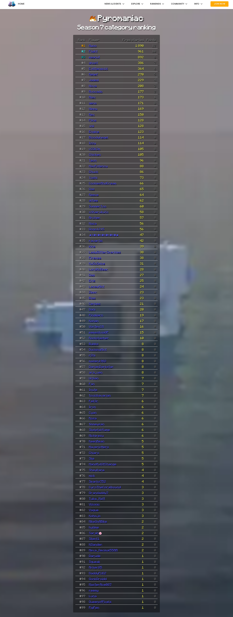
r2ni (92, 355)
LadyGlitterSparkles (105, 252)
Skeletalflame (99, 429)
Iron (92, 406)
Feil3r (93, 401)
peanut (94, 57)
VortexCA (96, 326)
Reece (94, 194)
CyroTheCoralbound (105, 487)
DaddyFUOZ (97, 573)
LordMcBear (98, 269)
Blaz (92, 298)
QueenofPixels (100, 601)
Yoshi (93, 177)
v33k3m (94, 148)
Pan (92, 383)
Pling (92, 120)
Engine (94, 131)
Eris (92, 280)
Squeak (94, 561)
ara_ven (96, 372)
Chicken (95, 154)
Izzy (92, 143)
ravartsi (96, 240)
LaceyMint (97, 286)
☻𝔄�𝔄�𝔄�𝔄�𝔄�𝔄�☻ (104, 234)
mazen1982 (97, 361)
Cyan (93, 412)
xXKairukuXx (99, 211)
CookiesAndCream (102, 183)
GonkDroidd (98, 578)
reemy (94, 590)
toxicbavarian (100, 395)
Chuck (93, 171)
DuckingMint (98, 349)
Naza (93, 223)
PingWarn (96, 315)
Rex (92, 114)
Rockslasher (99, 338)
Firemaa (95, 257)
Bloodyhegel (98, 137)
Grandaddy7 (98, 492)
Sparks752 (97, 481)
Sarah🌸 (95, 533)
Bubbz (94, 343)
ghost (93, 62)
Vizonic (94, 504)
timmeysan (97, 424)
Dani (92, 309)
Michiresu (96, 435)
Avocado (96, 91)
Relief (93, 74)
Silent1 (94, 538)
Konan (94, 320)
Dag (92, 274)
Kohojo (95, 515)
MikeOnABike (98, 521)
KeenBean (97, 441)
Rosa (93, 418)
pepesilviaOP (99, 332)
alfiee (93, 200)
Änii (91, 125)
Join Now (219, 3)
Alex (92, 97)
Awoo (93, 45)
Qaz (92, 188)
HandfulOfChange (102, 464)
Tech (93, 160)
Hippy (93, 108)
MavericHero (99, 446)
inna (92, 246)
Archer (95, 217)
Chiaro (94, 452)
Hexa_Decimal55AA (103, 550)
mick (92, 475)
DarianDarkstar (101, 366)
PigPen (94, 607)
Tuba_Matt (97, 498)
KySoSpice (97, 263)
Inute (93, 389)
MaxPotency (98, 166)
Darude (95, 555)
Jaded (94, 80)
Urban (94, 378)
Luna (93, 596)
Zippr (93, 292)
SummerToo (97, 206)
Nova (93, 85)
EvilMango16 (98, 68)
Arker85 (95, 567)
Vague (94, 509)
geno (93, 103)
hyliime (94, 527)
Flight (93, 51)
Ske (91, 458)
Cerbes (95, 303)
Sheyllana (97, 469)
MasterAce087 (100, 584)
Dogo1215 (97, 229)
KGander (96, 544)
